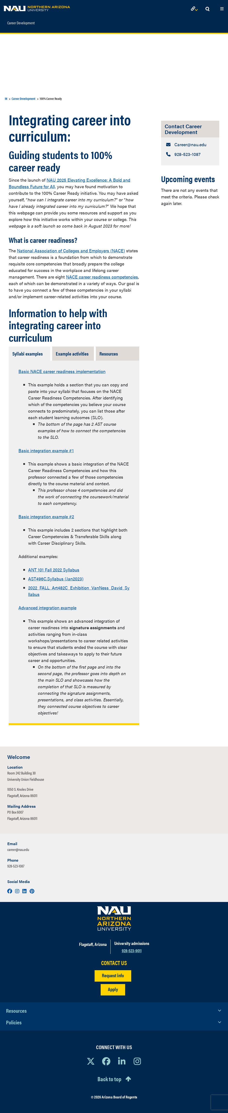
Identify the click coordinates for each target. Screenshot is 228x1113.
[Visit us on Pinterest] (32, 890)
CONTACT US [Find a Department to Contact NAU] (114, 963)
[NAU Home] (36, 7)
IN (6, 98)
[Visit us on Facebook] (10, 890)
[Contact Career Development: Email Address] (190, 144)
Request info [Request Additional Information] (113, 975)
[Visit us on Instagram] (17, 890)
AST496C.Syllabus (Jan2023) (55, 579)
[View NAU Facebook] (106, 1061)
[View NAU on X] (91, 1061)
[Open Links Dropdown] (195, 9)
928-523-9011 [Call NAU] (132, 950)
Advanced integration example (47, 607)
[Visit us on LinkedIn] (25, 890)
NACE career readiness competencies (102, 277)
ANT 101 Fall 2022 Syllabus (53, 570)
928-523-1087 (15, 866)
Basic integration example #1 (46, 450)
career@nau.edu (18, 849)
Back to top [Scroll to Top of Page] (109, 1079)
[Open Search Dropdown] (207, 9)
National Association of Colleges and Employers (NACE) (71, 250)
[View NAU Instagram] (137, 1061)
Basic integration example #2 (46, 516)
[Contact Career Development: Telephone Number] (190, 154)
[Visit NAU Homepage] (114, 918)
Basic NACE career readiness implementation (62, 371)
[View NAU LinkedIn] (122, 1061)
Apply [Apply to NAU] (113, 989)
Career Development (21, 20)
